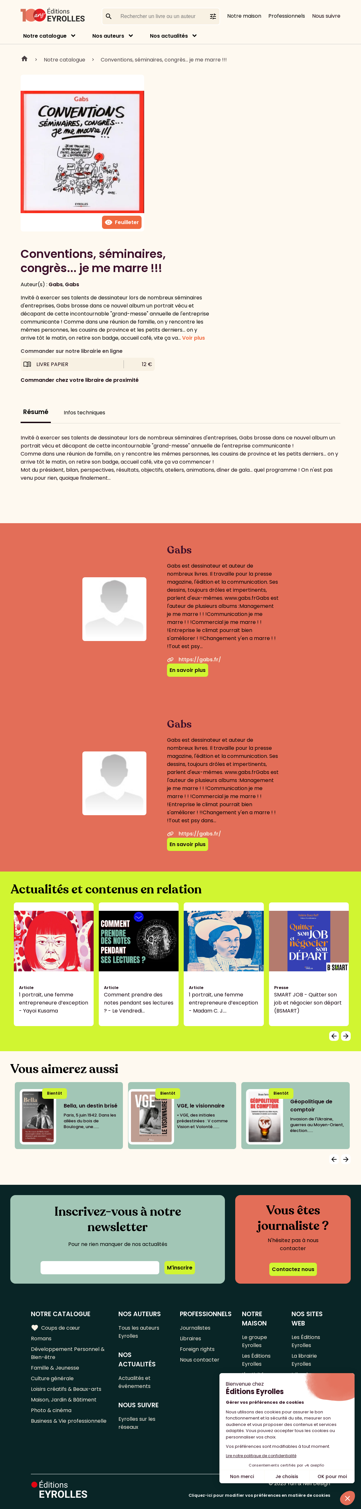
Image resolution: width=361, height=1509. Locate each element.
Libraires (190, 1338)
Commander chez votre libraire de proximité (80, 380)
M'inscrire (179, 1267)
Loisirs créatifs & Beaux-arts (66, 1389)
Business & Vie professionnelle (68, 1421)
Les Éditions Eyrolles (256, 1360)
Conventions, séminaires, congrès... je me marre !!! (164, 59)
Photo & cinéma (51, 1410)
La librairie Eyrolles (304, 1360)
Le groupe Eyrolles (254, 1341)
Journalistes (195, 1328)
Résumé (35, 412)
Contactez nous (293, 1269)
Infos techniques (84, 412)
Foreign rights (197, 1349)
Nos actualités (169, 36)
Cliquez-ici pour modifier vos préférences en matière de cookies (259, 1495)
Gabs (56, 284)
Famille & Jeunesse (55, 1368)
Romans (41, 1338)
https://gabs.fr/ (194, 659)
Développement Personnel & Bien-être (68, 1353)
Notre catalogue (45, 36)
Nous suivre (326, 16)
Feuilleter (122, 222)
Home (24, 59)
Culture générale (52, 1378)
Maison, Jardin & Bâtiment (64, 1399)
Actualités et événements (134, 1382)
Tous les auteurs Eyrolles (138, 1332)
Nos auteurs (108, 36)
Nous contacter (199, 1359)
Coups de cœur (55, 1328)
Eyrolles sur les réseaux (136, 1423)
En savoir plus (188, 670)
